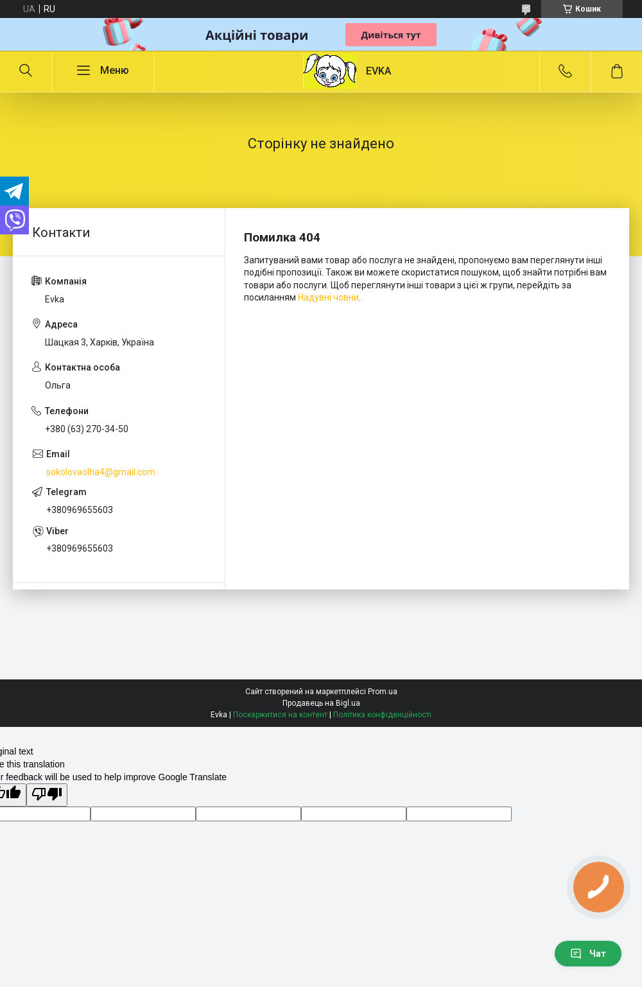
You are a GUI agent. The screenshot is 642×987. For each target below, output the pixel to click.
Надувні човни (328, 297)
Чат (588, 953)
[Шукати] (25, 71)
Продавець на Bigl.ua (321, 703)
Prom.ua (382, 691)
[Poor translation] (46, 795)
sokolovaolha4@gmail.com (100, 472)
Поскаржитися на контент (280, 714)
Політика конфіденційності (382, 714)
